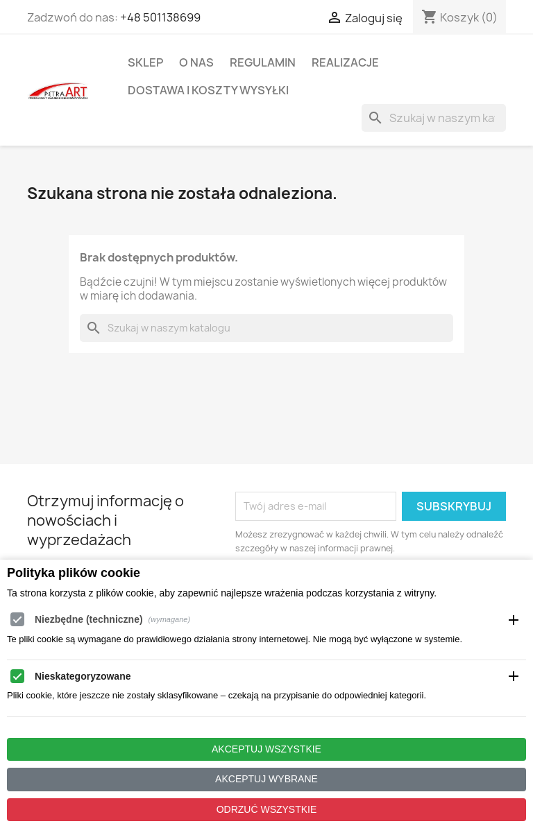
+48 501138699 (160, 17)
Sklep (145, 62)
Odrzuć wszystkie (267, 809)
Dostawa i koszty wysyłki (208, 90)
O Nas (196, 62)
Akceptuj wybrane (266, 778)
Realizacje (345, 62)
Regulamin (263, 62)
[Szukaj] (434, 118)
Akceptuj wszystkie (266, 749)
